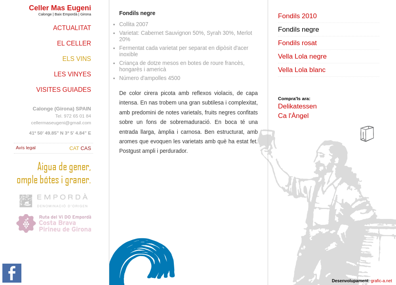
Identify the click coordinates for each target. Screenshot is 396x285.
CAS (86, 148)
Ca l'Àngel (293, 116)
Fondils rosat (297, 43)
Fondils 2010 (297, 16)
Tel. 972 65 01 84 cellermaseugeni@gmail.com (61, 115)
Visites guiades (63, 89)
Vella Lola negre (302, 56)
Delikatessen (297, 106)
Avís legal (26, 147)
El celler (74, 43)
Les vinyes (72, 74)
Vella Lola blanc (302, 70)
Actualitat (72, 27)
